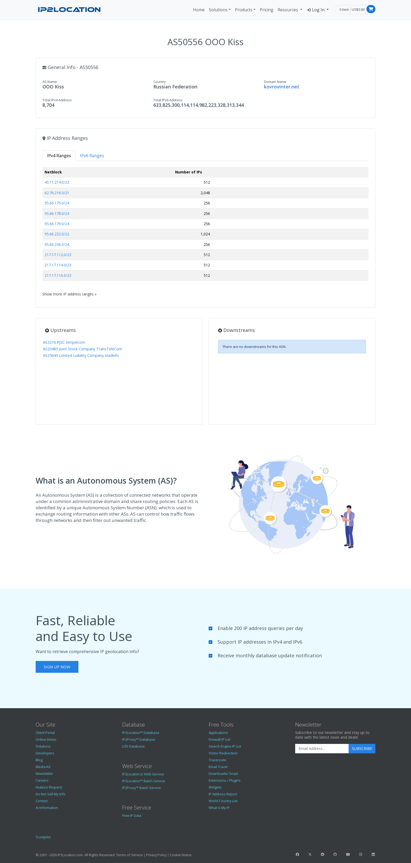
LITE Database (133, 746)
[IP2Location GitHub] (335, 854)
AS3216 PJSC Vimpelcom (64, 342)
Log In (316, 10)
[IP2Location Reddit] (323, 854)
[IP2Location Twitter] (310, 854)
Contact (42, 800)
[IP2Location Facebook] (297, 854)
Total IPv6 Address (168, 100)
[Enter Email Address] (322, 748)
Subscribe (362, 748)
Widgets (215, 787)
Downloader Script (223, 773)
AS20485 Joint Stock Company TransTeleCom (82, 348)
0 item (344, 9)
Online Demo (46, 739)
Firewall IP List (219, 739)
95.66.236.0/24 (57, 244)
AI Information (47, 807)
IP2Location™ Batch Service (143, 781)
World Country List (223, 800)
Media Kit (43, 766)
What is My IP (219, 807)
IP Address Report (223, 794)
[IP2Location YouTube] (348, 854)
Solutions (218, 10)
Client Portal (45, 732)
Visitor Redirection (223, 753)
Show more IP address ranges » (69, 294)
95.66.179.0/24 (57, 223)
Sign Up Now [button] (57, 666)
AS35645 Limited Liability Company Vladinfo (81, 355)
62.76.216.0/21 (57, 192)
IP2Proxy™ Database (138, 739)
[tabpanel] (205, 232)
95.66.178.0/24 (57, 213)
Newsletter (44, 773)
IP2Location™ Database (140, 732)
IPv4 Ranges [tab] (59, 155)
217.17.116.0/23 (58, 275)
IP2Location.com (70, 855)
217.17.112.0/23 (58, 254)
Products (243, 10)
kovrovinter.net (281, 86)
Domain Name (275, 81)
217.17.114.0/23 (58, 264)
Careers (42, 780)
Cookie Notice (181, 855)
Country (159, 81)
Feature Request (49, 787)
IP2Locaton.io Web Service (143, 774)
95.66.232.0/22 (57, 233)
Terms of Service (129, 855)
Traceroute (217, 760)
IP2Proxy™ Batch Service (141, 787)
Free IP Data (131, 815)
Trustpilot (43, 837)
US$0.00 (358, 9)
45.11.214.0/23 (57, 182)
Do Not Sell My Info (51, 794)
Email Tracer (218, 766)
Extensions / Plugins (225, 780)
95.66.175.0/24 (57, 202)
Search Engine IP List (225, 746)
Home (199, 10)
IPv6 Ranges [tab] (92, 155)
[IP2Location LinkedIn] (373, 854)
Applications (218, 732)
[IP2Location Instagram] (360, 854)
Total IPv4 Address (57, 100)
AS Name (49, 81)
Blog (39, 760)
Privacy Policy (156, 855)
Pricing (266, 10)
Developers (45, 753)
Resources (288, 10)
